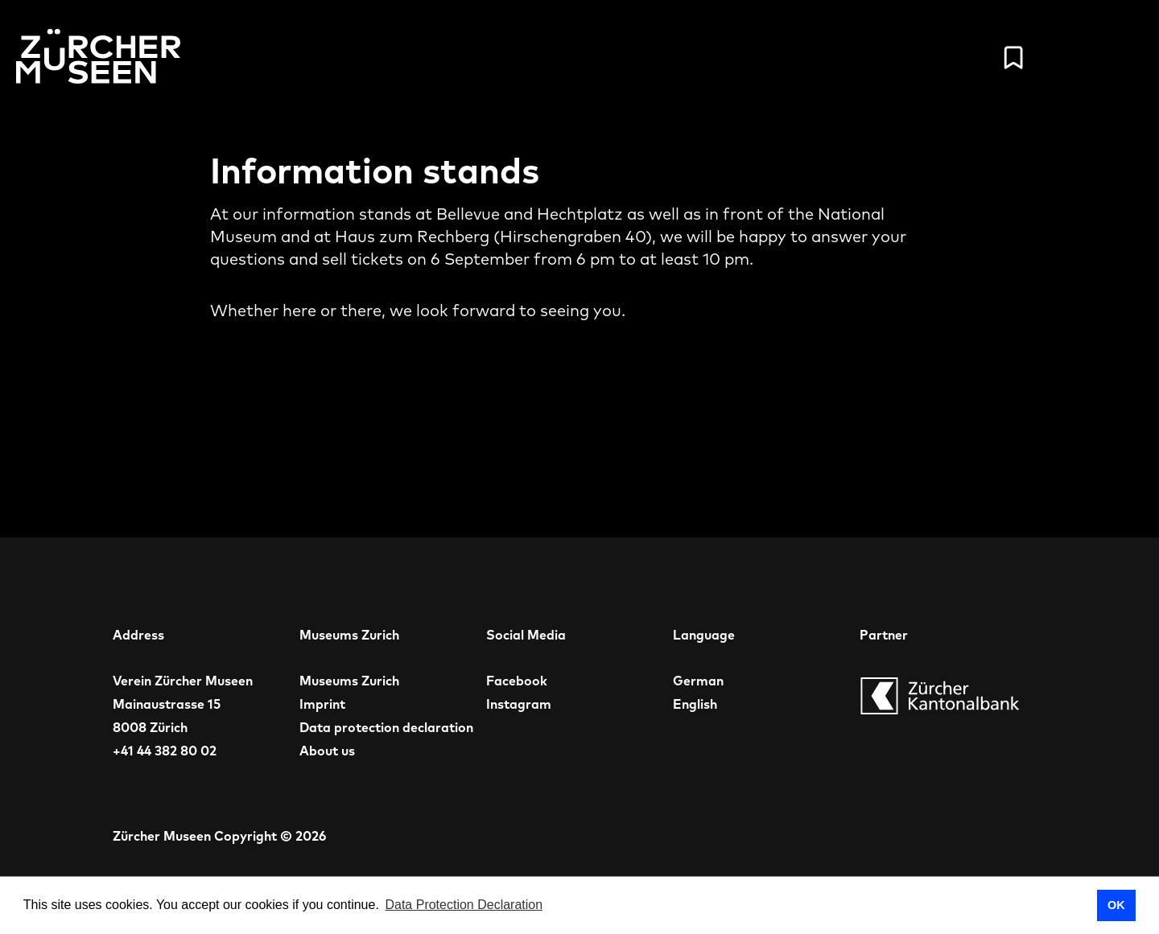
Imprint (322, 704)
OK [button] (1116, 905)
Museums (738, 57)
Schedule (620, 57)
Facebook (516, 681)
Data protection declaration (386, 727)
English (695, 704)
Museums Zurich (349, 681)
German (698, 681)
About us (327, 751)
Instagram (518, 704)
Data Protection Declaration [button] (463, 904)
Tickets (846, 57)
